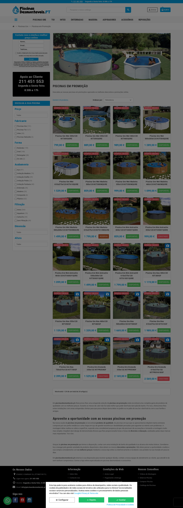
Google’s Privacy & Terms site (86, 493)
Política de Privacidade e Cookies (120, 505)
